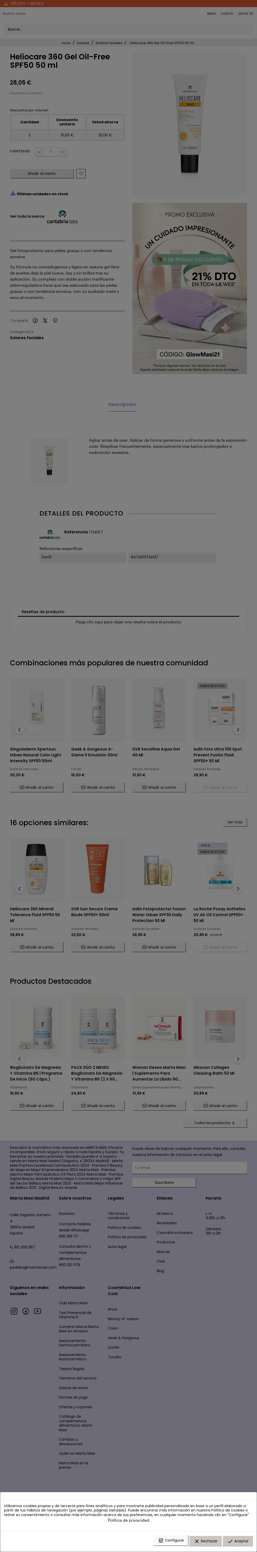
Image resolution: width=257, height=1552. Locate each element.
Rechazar (205, 1543)
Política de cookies (228, 1512)
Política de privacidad (128, 1522)
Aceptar (238, 1543)
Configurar (171, 1543)
